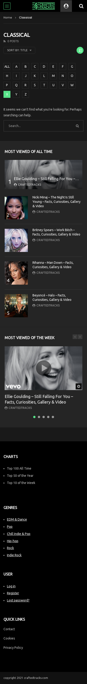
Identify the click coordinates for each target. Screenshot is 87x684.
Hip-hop (12, 541)
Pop (10, 526)
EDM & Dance (17, 519)
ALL (7, 66)
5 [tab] (53, 417)
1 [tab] (34, 417)
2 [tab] (39, 417)
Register (13, 593)
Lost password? (18, 600)
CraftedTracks (29, 185)
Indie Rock (14, 555)
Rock (10, 548)
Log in (11, 586)
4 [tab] (48, 417)
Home (7, 17)
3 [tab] (43, 417)
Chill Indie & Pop (18, 534)
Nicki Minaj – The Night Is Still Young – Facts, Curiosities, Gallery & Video (56, 201)
